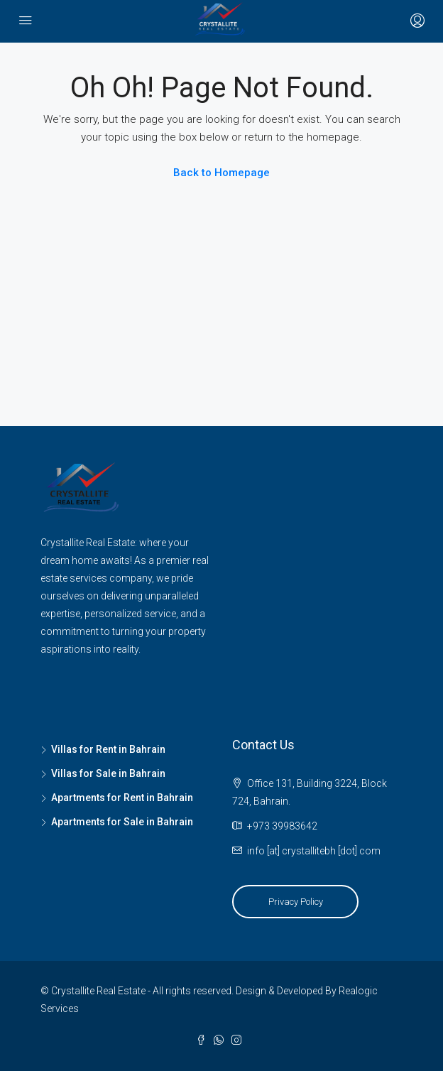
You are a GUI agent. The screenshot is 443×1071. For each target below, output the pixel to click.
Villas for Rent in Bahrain (108, 749)
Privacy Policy (295, 901)
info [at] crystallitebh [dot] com (314, 851)
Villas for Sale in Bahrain (108, 773)
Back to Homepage (221, 172)
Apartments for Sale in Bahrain (122, 821)
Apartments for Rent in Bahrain (122, 797)
